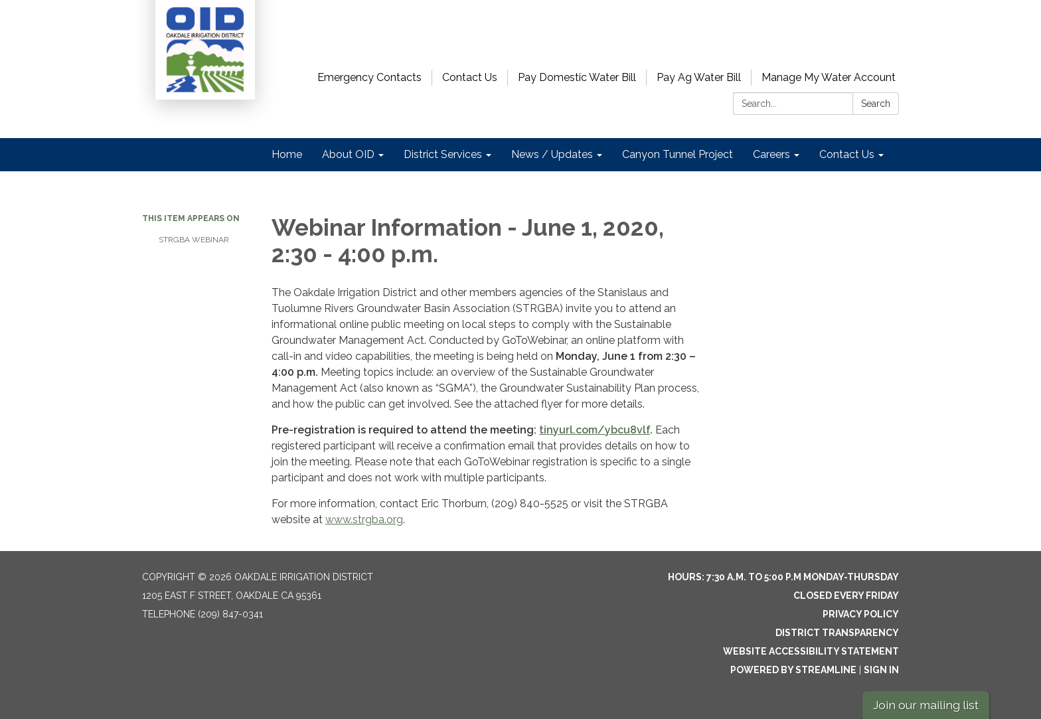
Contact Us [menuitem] (846, 154)
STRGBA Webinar (194, 239)
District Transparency (837, 632)
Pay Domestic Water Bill (577, 77)
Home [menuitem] (287, 154)
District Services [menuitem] (443, 154)
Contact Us (469, 77)
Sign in (881, 670)
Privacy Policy (861, 614)
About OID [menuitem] (348, 154)
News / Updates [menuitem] (552, 154)
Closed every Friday (846, 595)
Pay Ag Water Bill (699, 77)
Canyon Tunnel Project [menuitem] (677, 154)
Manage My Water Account (828, 77)
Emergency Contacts (369, 77)
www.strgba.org (364, 519)
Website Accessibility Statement (811, 651)
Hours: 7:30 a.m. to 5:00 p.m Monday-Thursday (783, 577)
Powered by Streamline (793, 670)
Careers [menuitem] (771, 154)
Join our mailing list (926, 705)
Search (875, 103)
